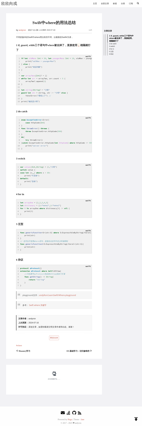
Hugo (70, 419)
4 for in (111, 49)
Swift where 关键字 (37, 305)
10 (19, 84)
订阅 (131, 3)
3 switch (112, 46)
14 (19, 96)
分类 (123, 3)
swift (90, 30)
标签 (115, 3)
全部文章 (105, 3)
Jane (82, 419)
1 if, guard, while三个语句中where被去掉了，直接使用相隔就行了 (121, 38)
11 (19, 87)
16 (19, 101)
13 (19, 93)
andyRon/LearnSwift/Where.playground (57, 295)
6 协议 (111, 54)
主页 (95, 3)
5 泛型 (111, 51)
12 (19, 90)
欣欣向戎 (9, 3)
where (19, 345)
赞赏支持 (54, 338)
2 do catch (112, 43)
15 (19, 98)
